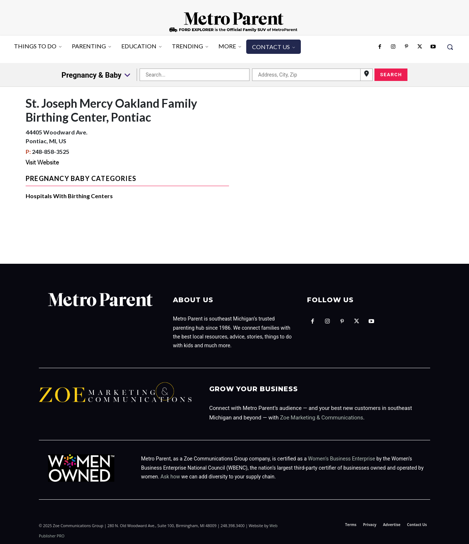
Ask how (170, 477)
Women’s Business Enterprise (341, 459)
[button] (450, 47)
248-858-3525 (50, 151)
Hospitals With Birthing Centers (69, 195)
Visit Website (42, 163)
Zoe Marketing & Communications (321, 417)
